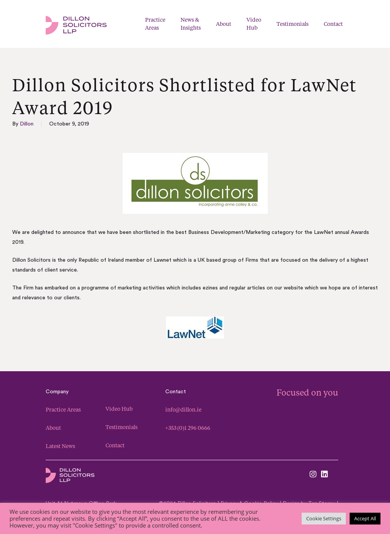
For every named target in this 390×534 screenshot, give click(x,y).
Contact (115, 445)
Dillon (27, 124)
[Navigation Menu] (381, 24)
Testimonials (121, 427)
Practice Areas (63, 409)
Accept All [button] (365, 518)
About (53, 427)
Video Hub (119, 408)
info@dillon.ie (183, 409)
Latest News (60, 446)
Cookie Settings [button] (323, 518)
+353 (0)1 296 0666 (187, 427)
